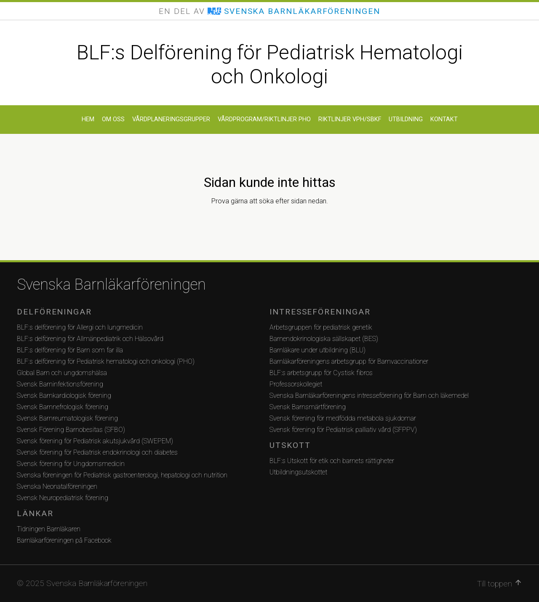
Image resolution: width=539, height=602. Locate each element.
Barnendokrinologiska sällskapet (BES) (324, 339)
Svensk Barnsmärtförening (308, 407)
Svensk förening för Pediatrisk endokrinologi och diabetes (97, 452)
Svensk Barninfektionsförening (60, 384)
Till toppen (499, 583)
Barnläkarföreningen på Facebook (64, 540)
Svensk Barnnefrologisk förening (62, 407)
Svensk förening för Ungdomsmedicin (71, 464)
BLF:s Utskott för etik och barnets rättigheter (332, 461)
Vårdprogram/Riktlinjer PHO (264, 119)
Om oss (113, 119)
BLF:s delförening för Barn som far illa (70, 350)
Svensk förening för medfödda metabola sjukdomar (343, 418)
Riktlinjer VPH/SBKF (349, 119)
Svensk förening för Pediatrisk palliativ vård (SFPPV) (343, 430)
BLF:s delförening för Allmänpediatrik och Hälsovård (90, 339)
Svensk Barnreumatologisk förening (67, 418)
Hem (88, 119)
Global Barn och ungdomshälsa (62, 373)
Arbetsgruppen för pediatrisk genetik (321, 327)
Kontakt (444, 119)
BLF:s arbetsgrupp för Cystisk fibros (321, 373)
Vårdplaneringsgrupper (171, 119)
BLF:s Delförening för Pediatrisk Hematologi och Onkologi (270, 64)
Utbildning (406, 119)
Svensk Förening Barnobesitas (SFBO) (71, 430)
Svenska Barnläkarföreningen (111, 284)
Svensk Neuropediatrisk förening (62, 498)
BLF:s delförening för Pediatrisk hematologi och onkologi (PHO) (106, 361)
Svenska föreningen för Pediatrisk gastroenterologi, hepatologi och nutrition (122, 475)
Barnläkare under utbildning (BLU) (318, 350)
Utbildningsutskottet (298, 472)
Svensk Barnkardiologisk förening (64, 396)
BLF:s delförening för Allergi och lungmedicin (80, 327)
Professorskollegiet (296, 384)
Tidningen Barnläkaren (48, 529)
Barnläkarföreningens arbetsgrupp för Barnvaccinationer (349, 361)
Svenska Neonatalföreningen (57, 486)
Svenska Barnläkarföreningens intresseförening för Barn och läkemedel (369, 396)
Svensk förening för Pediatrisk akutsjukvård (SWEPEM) (95, 441)
